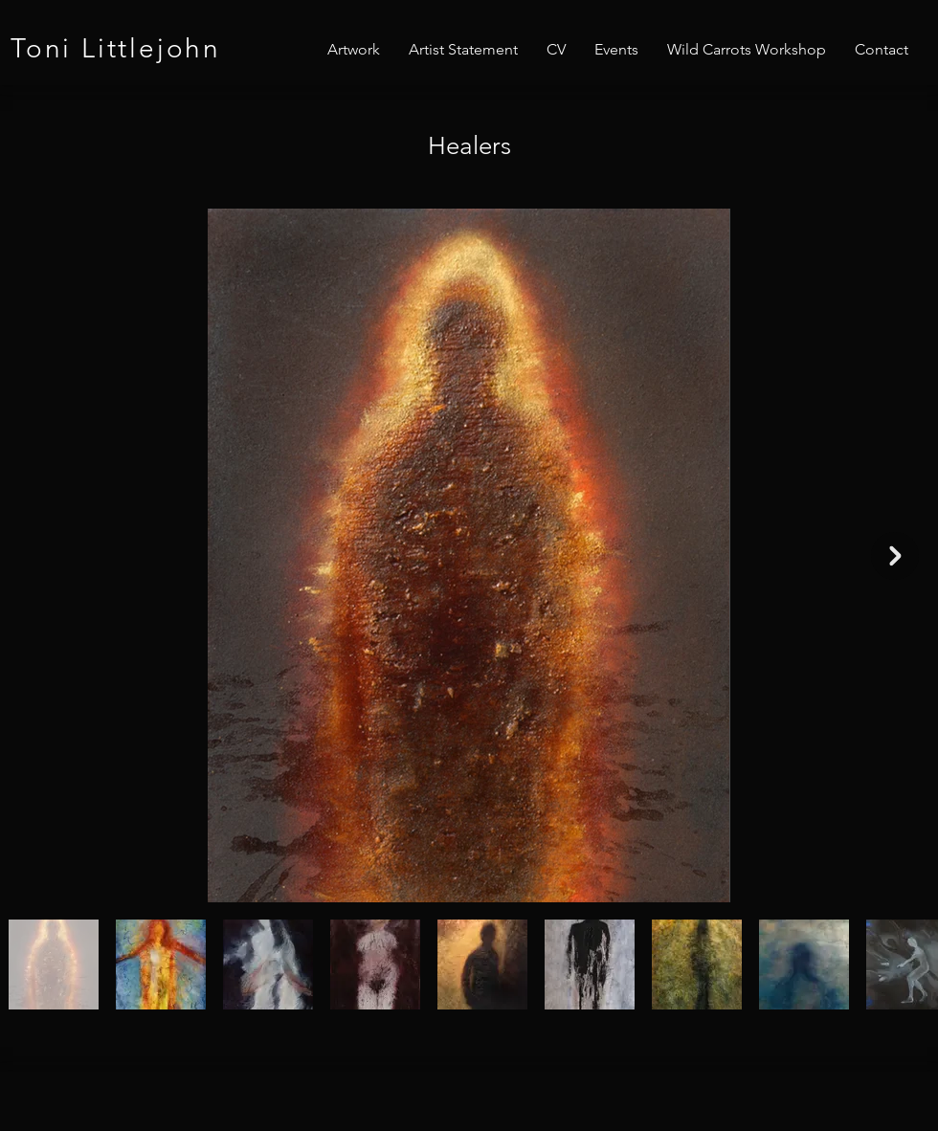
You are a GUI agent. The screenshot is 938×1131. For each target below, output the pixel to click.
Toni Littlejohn (116, 48)
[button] (353, 50)
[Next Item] (895, 556)
